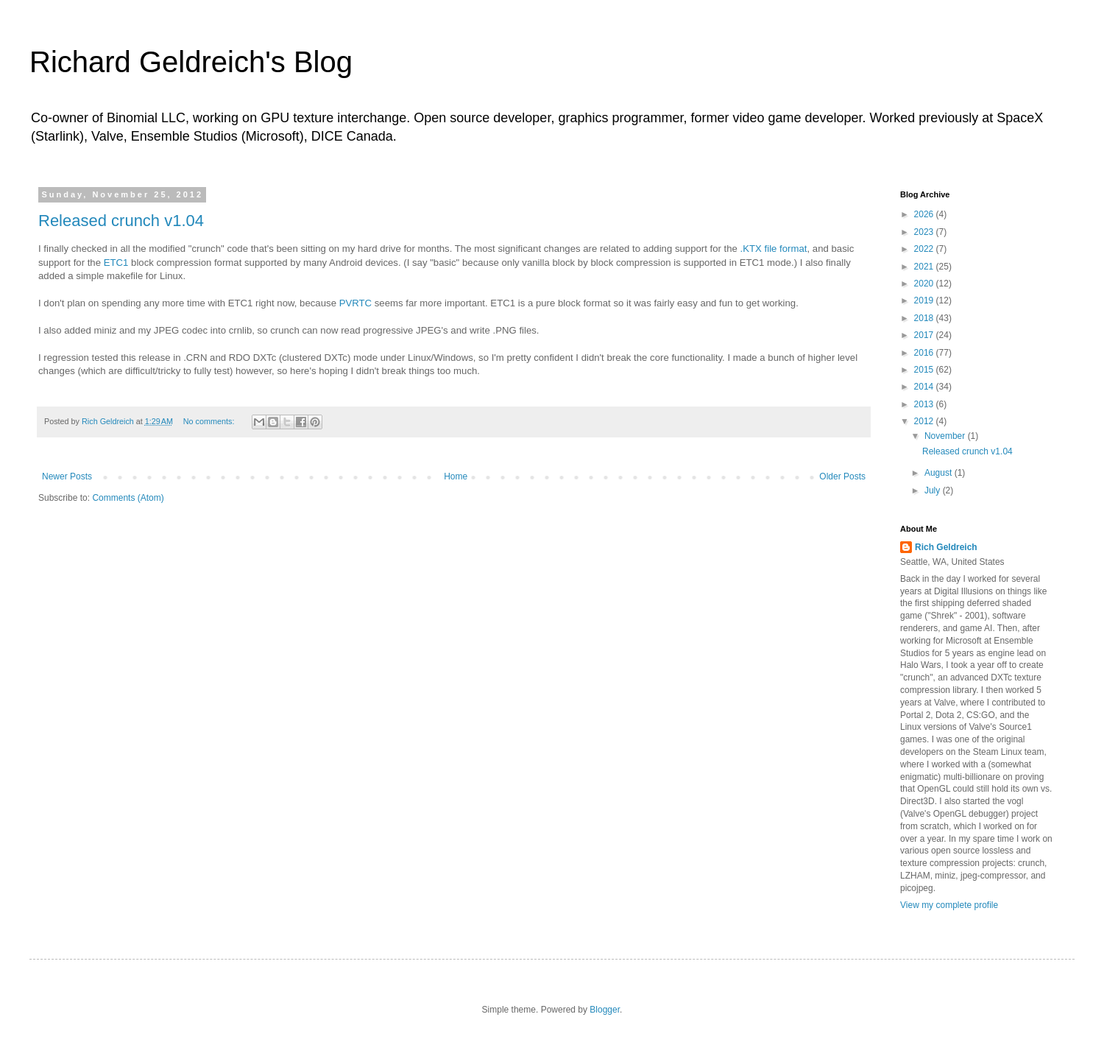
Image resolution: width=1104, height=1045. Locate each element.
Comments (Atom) (127, 498)
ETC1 (116, 262)
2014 (925, 386)
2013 (925, 404)
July (933, 490)
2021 (925, 266)
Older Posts (842, 476)
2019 (925, 300)
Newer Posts (67, 476)
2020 (925, 283)
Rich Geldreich (946, 547)
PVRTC (355, 303)
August (939, 473)
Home (455, 476)
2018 (925, 318)
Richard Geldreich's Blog (191, 62)
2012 (925, 421)
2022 (925, 249)
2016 (925, 353)
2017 (925, 335)
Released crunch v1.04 (121, 220)
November (946, 436)
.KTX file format (773, 248)
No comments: (210, 421)
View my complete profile (949, 905)
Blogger (605, 1009)
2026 (925, 214)
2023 (925, 232)
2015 (925, 370)
